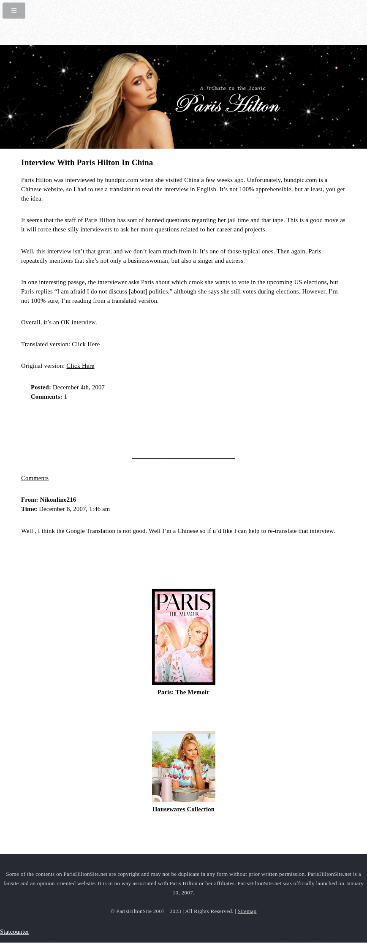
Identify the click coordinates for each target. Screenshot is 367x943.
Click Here (86, 344)
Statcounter (14, 931)
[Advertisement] (120, 426)
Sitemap (247, 911)
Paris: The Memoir (183, 692)
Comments (35, 478)
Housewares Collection (183, 809)
